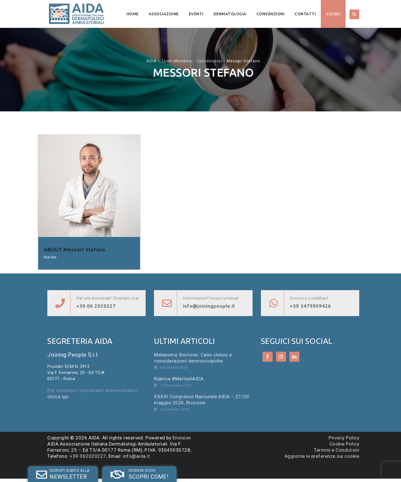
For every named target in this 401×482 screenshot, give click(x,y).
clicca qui (58, 396)
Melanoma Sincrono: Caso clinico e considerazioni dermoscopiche (193, 358)
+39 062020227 (88, 456)
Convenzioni (270, 14)
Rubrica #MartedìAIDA (178, 378)
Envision (182, 438)
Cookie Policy (344, 444)
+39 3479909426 (310, 306)
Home (132, 14)
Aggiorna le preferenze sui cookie (322, 456)
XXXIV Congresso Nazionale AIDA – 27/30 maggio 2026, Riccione (201, 399)
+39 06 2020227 (96, 306)
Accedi (333, 14)
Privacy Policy (344, 438)
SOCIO (107, 469)
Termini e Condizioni (336, 450)
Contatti (305, 14)
